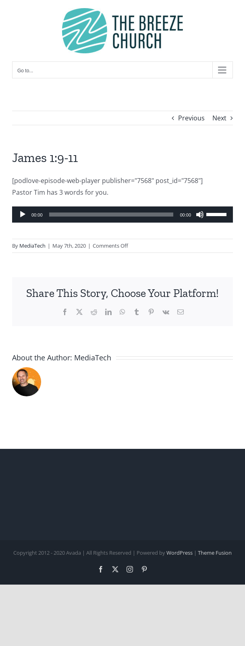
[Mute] (200, 214)
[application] (122, 214)
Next (219, 118)
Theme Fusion (215, 552)
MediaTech (32, 245)
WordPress (179, 552)
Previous (191, 118)
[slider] (111, 215)
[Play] (23, 214)
